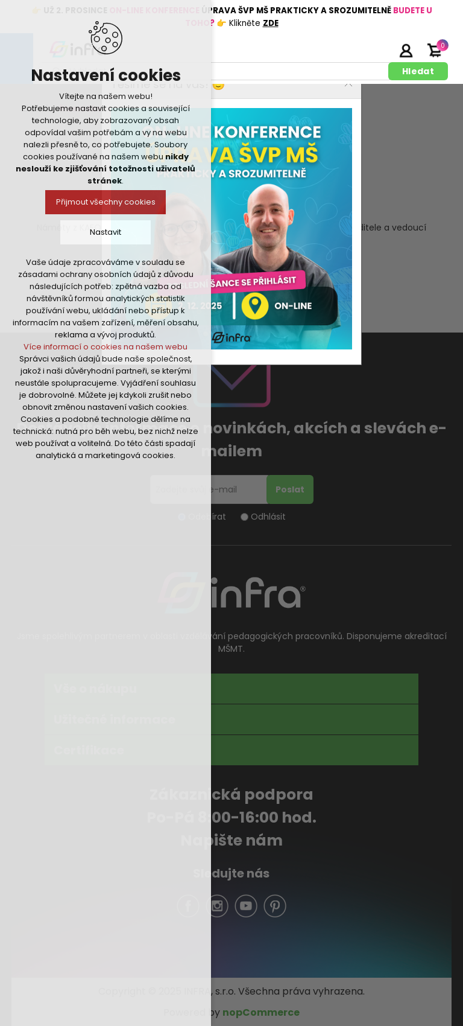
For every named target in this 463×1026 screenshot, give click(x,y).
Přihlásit (406, 50)
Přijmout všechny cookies (106, 202)
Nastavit (105, 232)
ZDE (271, 23)
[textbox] (215, 71)
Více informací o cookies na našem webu (105, 346)
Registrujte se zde (376, 50)
